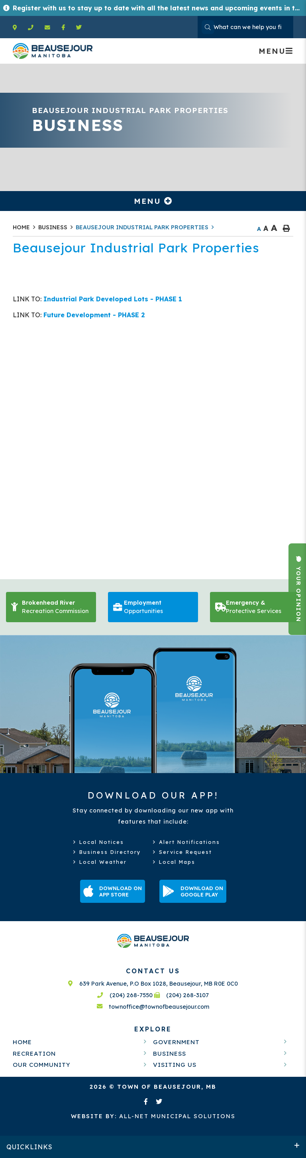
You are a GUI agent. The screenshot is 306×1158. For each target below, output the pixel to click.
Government (176, 1042)
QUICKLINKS (29, 1147)
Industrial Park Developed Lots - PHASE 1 (111, 299)
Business (52, 227)
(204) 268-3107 (181, 995)
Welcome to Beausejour (52, 51)
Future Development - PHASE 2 (93, 315)
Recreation (34, 1053)
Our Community (42, 1064)
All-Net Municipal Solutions (153, 1116)
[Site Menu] (153, 201)
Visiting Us (174, 1064)
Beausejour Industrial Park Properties (142, 227)
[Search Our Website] (245, 27)
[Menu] (276, 51)
